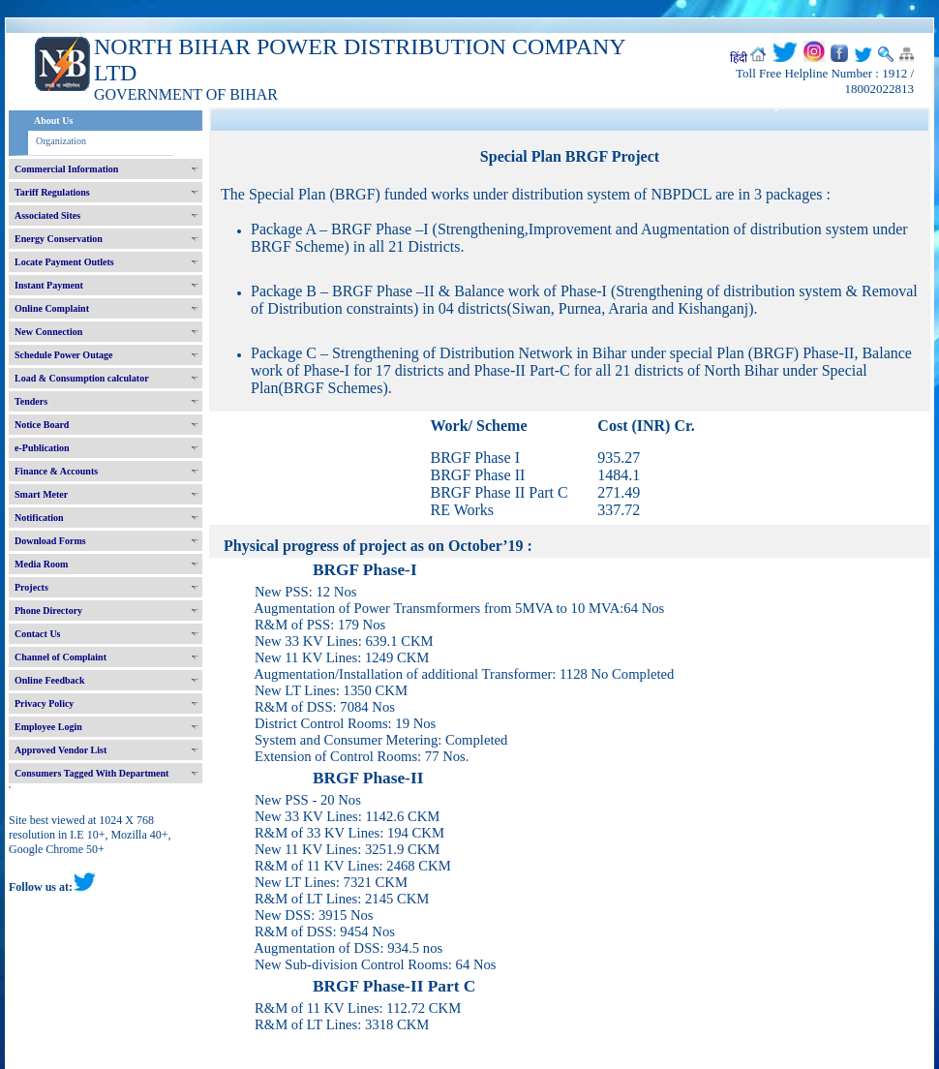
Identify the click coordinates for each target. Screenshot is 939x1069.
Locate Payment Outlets (64, 262)
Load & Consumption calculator (82, 378)
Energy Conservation (59, 238)
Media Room (41, 564)
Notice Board (42, 424)
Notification (39, 517)
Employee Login (48, 726)
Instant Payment (49, 285)
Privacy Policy (44, 703)
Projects (31, 587)
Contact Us (38, 633)
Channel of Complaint (60, 657)
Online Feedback (50, 680)
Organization (61, 141)
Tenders (31, 401)
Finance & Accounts (56, 471)
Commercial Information (66, 169)
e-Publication (42, 448)
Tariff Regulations (52, 192)
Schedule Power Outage (63, 355)
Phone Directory (48, 610)
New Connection (48, 331)
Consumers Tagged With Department (91, 773)
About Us (53, 120)
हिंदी (738, 58)
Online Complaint (52, 308)
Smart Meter (41, 494)
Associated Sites (47, 215)
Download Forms (50, 540)
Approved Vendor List (60, 750)
